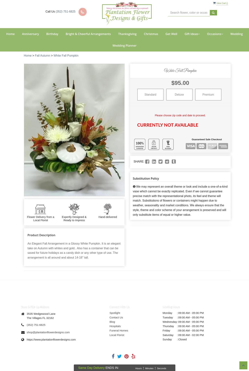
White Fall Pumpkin (66, 55)
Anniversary (30, 34)
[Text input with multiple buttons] (189, 12)
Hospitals (115, 326)
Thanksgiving (127, 34)
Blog (112, 321)
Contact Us (116, 317)
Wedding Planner (124, 46)
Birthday (52, 34)
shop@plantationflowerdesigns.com (48, 332)
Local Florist (117, 335)
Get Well (171, 34)
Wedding (236, 34)
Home (10, 34)
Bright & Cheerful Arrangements (88, 34)
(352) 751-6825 (65, 11)
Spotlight (115, 312)
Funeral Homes (119, 330)
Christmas (151, 34)
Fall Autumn (42, 55)
